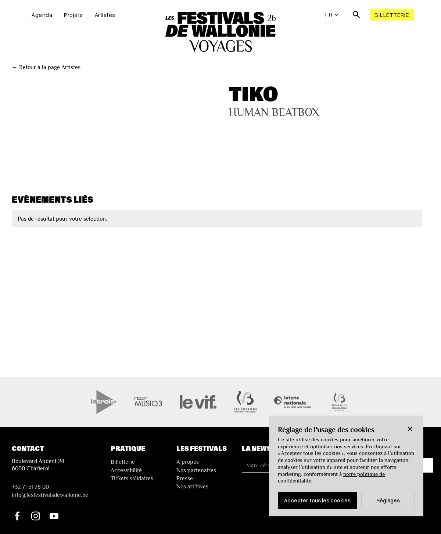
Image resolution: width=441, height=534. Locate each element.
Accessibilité (126, 470)
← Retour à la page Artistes (46, 67)
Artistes (105, 14)
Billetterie (391, 14)
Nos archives (192, 486)
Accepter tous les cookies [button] (317, 500)
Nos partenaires (196, 470)
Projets (73, 14)
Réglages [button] (388, 500)
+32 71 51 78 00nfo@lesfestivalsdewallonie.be (50, 491)
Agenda (42, 14)
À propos (187, 462)
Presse (184, 478)
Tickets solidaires (132, 478)
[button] (410, 428)
